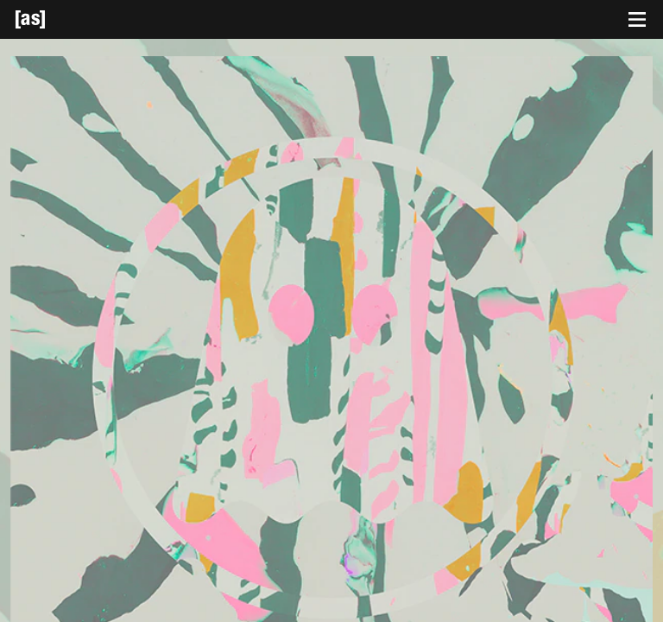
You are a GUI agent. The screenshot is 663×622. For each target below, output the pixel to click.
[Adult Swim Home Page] (52, 19)
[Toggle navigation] (637, 20)
